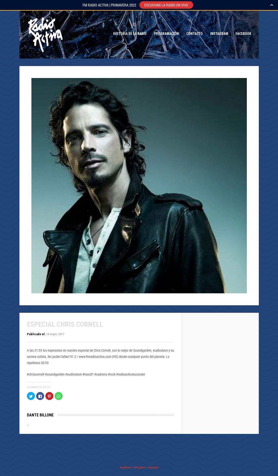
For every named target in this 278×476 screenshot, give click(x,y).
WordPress (125, 467)
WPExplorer (139, 467)
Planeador (153, 467)
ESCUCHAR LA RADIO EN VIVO (166, 4)
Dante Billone (40, 415)
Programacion (166, 34)
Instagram (219, 34)
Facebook (243, 34)
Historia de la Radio (130, 34)
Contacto (194, 34)
